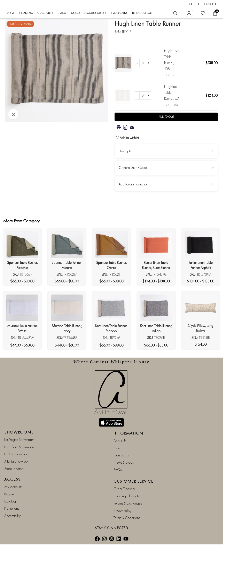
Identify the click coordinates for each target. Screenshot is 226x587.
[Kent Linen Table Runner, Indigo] (156, 331)
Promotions (11, 531)
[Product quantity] (143, 63)
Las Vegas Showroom (19, 463)
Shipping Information (128, 519)
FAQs (118, 493)
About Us (120, 464)
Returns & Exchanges (128, 526)
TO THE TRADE (202, 4)
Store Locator (13, 492)
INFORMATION (128, 456)
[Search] (175, 13)
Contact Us (121, 478)
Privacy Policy (123, 534)
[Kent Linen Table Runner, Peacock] (111, 331)
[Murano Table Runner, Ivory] (67, 331)
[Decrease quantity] (137, 63)
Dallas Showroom (16, 477)
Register (9, 517)
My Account (13, 510)
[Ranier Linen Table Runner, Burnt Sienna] (156, 268)
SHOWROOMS (19, 455)
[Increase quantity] (148, 63)
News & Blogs (124, 485)
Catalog (10, 524)
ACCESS (12, 502)
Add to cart (166, 140)
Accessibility (12, 539)
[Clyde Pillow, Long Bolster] (201, 331)
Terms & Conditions (127, 541)
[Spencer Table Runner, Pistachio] (22, 268)
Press (117, 471)
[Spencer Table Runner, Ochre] (111, 268)
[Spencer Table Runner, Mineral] (67, 268)
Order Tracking (124, 512)
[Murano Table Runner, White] (22, 331)
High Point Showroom (19, 470)
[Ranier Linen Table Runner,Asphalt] (201, 268)
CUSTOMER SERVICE (133, 504)
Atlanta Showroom (17, 484)
